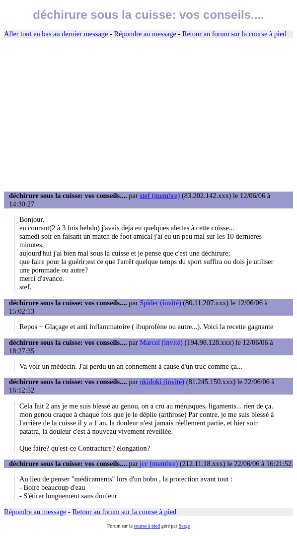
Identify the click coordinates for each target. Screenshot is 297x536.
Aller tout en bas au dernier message (56, 34)
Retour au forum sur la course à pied (234, 34)
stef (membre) (160, 196)
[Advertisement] (148, 115)
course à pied (147, 526)
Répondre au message (145, 34)
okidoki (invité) (162, 382)
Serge (184, 526)
